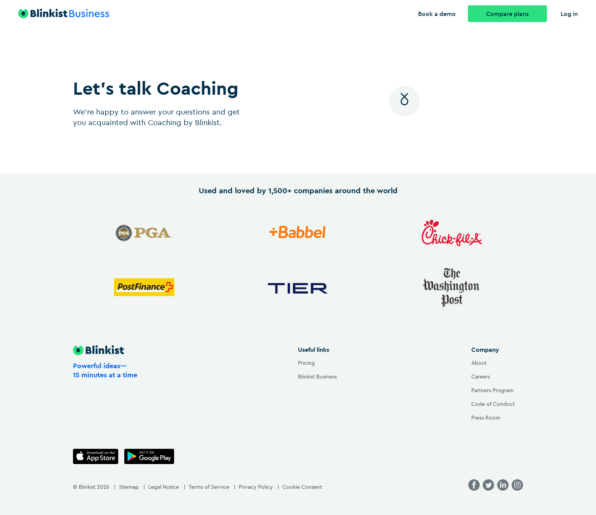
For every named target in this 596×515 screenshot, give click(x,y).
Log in (569, 13)
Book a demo (437, 13)
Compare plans (507, 13)
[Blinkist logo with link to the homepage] (68, 14)
